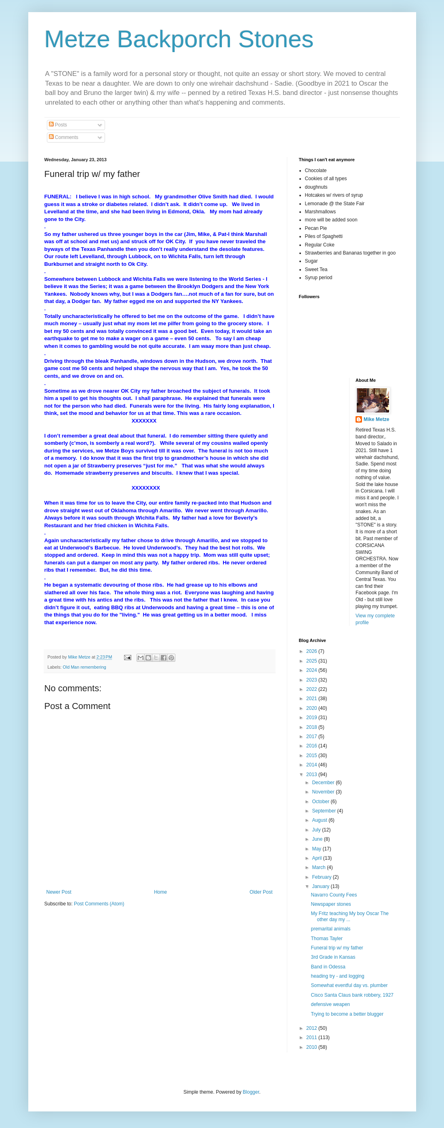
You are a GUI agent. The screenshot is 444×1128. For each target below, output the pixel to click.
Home (160, 892)
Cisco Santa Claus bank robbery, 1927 (352, 995)
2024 (312, 670)
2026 (312, 651)
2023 (312, 680)
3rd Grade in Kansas (333, 957)
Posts (58, 125)
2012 (312, 1028)
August (320, 820)
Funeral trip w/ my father (337, 948)
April (317, 858)
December (324, 782)
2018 (312, 727)
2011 (312, 1037)
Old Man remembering (84, 667)
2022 (312, 689)
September (324, 811)
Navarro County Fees (334, 895)
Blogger (251, 1092)
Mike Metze (376, 419)
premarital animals (330, 929)
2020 (312, 708)
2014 (312, 765)
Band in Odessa (328, 967)
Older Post (261, 892)
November (324, 792)
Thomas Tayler (326, 938)
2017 (312, 736)
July (317, 830)
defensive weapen (330, 1004)
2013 (312, 774)
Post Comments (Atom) (99, 904)
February (322, 877)
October (321, 801)
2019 (312, 717)
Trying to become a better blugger (347, 1014)
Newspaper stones (331, 904)
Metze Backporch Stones (179, 39)
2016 (312, 746)
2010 (312, 1047)
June (318, 839)
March (319, 867)
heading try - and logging (337, 976)
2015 (312, 755)
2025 (312, 661)
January (321, 886)
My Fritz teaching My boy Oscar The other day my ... (350, 916)
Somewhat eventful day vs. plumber (349, 985)
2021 (312, 698)
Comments (63, 137)
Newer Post (59, 892)
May (317, 849)
